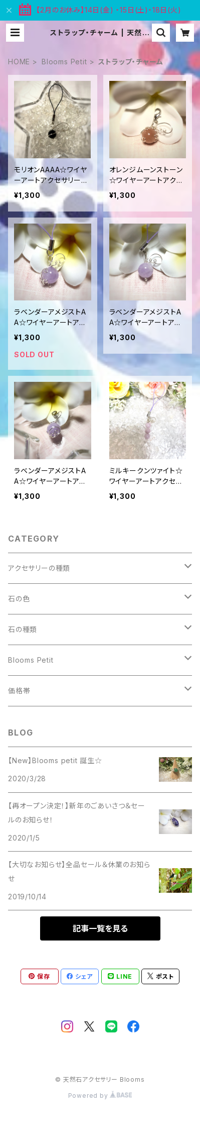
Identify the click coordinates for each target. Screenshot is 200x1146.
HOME (19, 61)
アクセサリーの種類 (39, 568)
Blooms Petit (64, 61)
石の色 (19, 598)
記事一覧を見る (100, 928)
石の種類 (22, 629)
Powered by (100, 1095)
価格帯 (19, 690)
